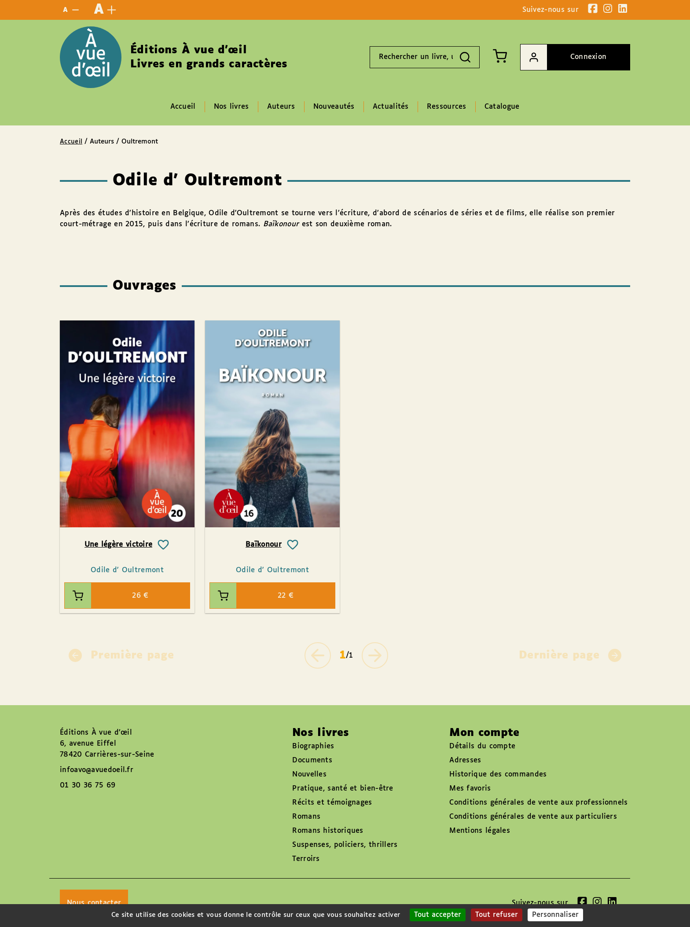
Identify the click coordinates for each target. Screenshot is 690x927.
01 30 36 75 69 (87, 785)
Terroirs (305, 859)
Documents (312, 760)
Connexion (563, 57)
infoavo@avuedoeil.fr (96, 770)
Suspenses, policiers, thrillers (344, 845)
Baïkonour (264, 544)
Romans (306, 816)
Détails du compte (482, 746)
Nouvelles (309, 774)
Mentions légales (479, 831)
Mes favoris (470, 788)
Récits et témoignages (332, 802)
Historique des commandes (498, 774)
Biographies (313, 746)
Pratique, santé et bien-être (342, 788)
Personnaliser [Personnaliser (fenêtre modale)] (555, 915)
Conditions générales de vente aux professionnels (538, 802)
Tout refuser (496, 915)
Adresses (465, 760)
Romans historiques (327, 831)
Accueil (71, 142)
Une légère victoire (118, 544)
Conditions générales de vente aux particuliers (533, 816)
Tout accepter (437, 915)
